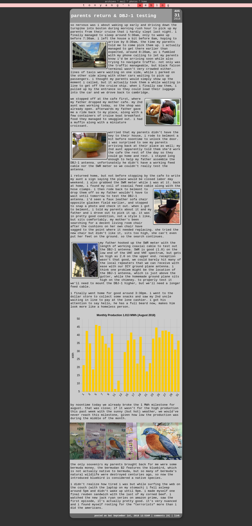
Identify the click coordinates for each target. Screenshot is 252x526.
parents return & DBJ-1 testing (113, 15)
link (177, 516)
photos (133, 1)
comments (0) (162, 516)
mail (122, 1)
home (144, 1)
